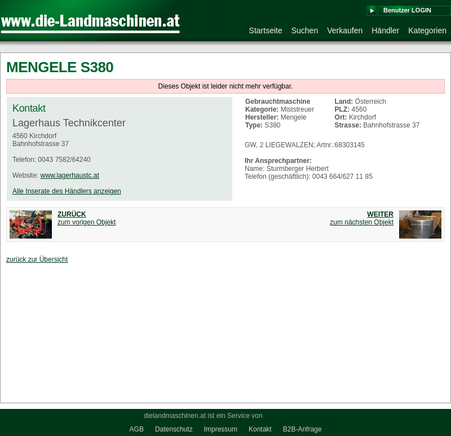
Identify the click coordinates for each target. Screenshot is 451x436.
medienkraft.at (285, 416)
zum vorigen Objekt (87, 218)
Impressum (220, 429)
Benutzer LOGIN (407, 10)
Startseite (265, 30)
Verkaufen (344, 30)
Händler (385, 30)
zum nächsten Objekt (361, 218)
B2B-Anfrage (302, 429)
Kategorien (427, 30)
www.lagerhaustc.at (70, 175)
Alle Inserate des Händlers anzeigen (66, 191)
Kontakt (260, 429)
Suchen (304, 30)
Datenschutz (174, 429)
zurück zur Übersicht (37, 259)
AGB (137, 429)
